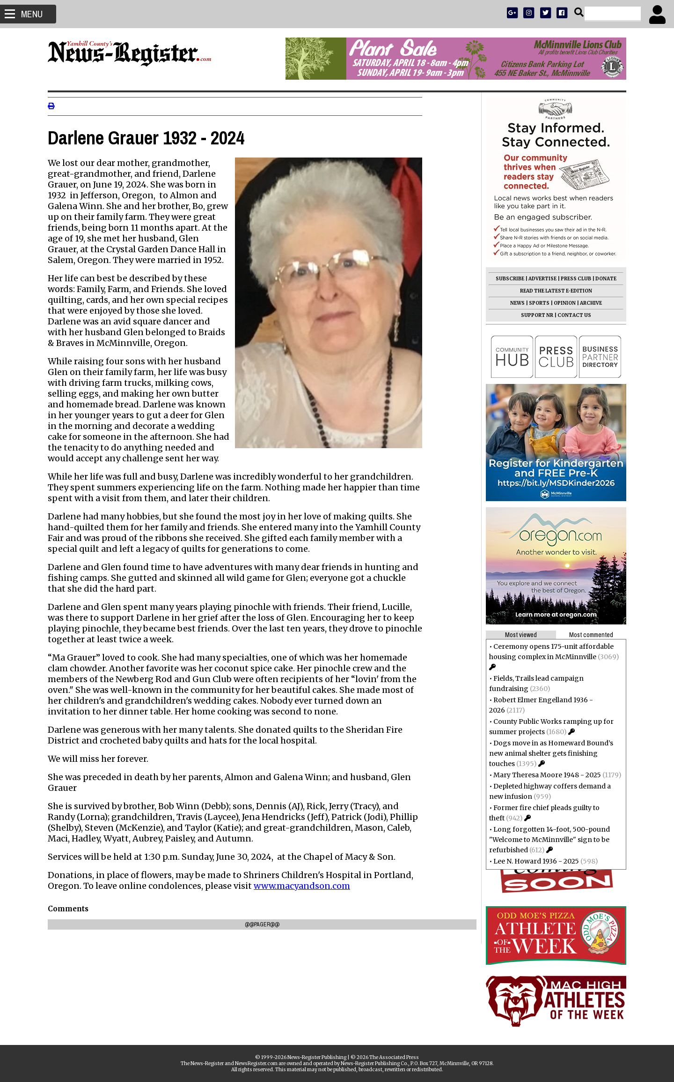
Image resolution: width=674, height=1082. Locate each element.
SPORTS (535, 303)
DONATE (602, 279)
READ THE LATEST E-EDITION (552, 291)
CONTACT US (570, 315)
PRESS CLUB (572, 279)
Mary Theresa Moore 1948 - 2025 (543, 775)
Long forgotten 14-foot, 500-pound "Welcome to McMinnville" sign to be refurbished (545, 839)
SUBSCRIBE (506, 279)
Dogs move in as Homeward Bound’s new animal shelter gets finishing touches (547, 753)
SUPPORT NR (533, 315)
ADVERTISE (539, 279)
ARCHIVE (587, 303)
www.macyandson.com (305, 885)
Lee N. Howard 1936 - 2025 (532, 861)
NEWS (513, 303)
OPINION (561, 303)
